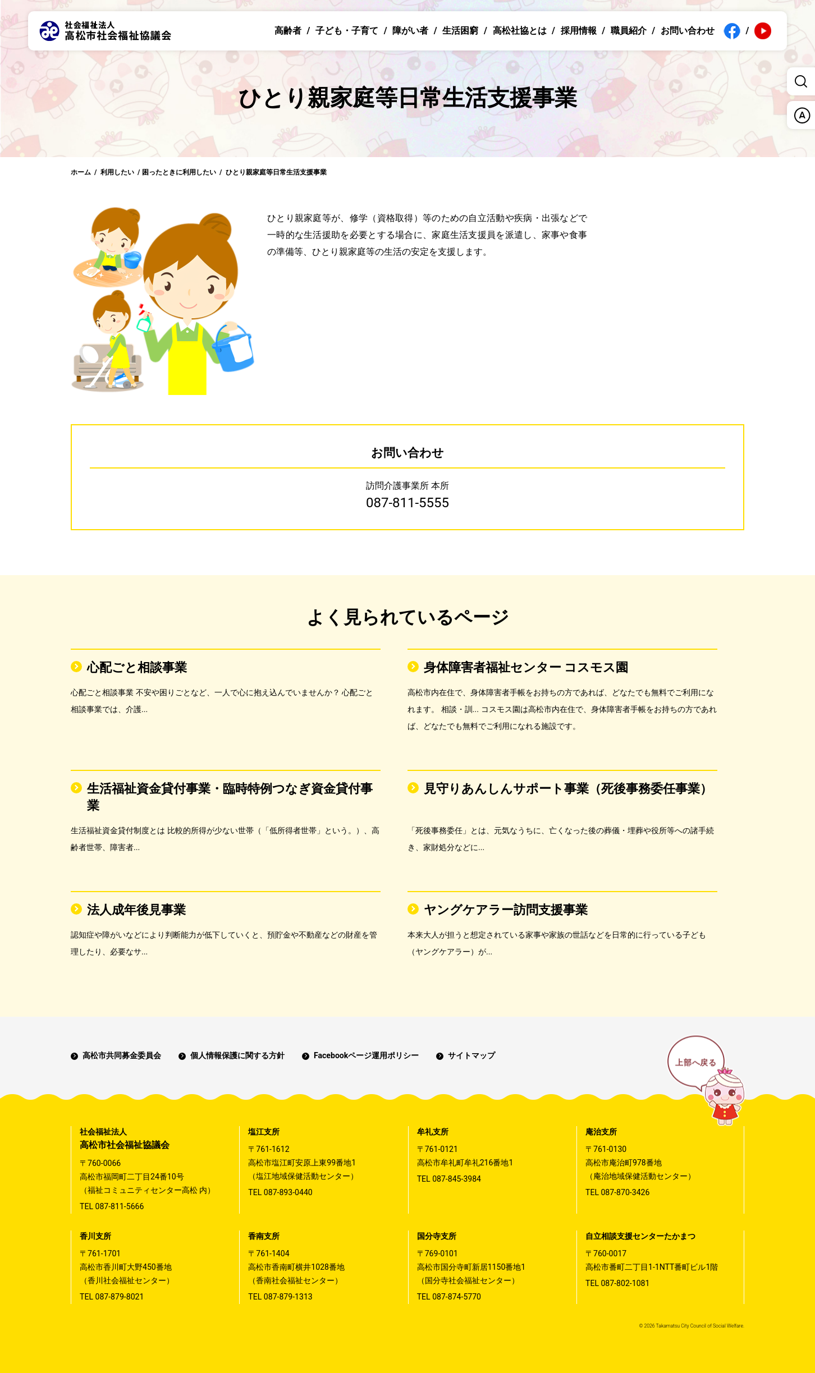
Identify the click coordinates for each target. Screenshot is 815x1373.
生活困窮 (460, 30)
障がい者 (410, 30)
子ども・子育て (346, 30)
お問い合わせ (688, 30)
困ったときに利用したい (179, 172)
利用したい (117, 172)
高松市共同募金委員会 (122, 1055)
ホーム (81, 172)
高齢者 (287, 30)
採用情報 (579, 30)
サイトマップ (471, 1055)
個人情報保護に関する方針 (237, 1055)
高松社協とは (520, 30)
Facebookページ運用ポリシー (366, 1055)
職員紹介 (629, 30)
